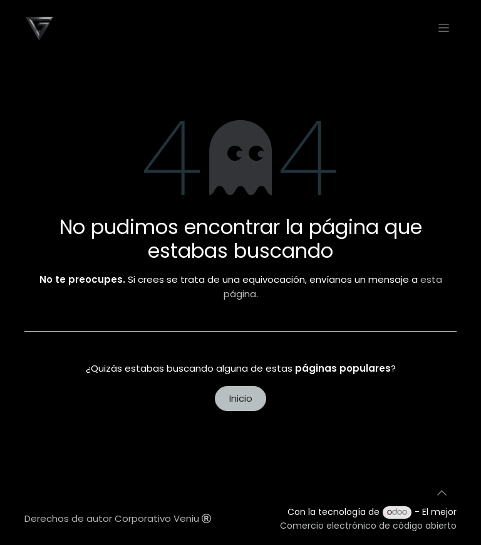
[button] (442, 493)
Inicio (240, 398)
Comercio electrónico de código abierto (368, 525)
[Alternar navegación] (444, 27)
